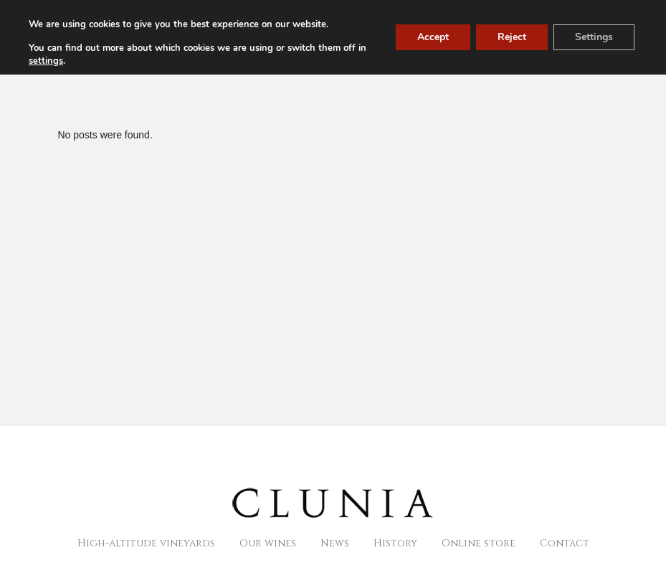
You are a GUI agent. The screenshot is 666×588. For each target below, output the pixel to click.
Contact (564, 543)
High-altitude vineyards (146, 543)
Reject (512, 37)
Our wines (267, 543)
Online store (478, 543)
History (395, 543)
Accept (433, 37)
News (334, 543)
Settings (594, 37)
